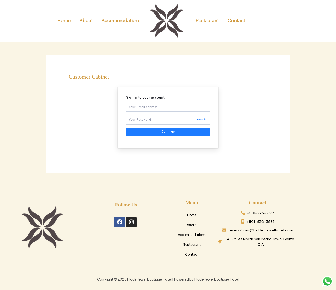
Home (192, 214)
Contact (192, 254)
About (192, 224)
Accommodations (192, 234)
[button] (307, 21)
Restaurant (192, 244)
